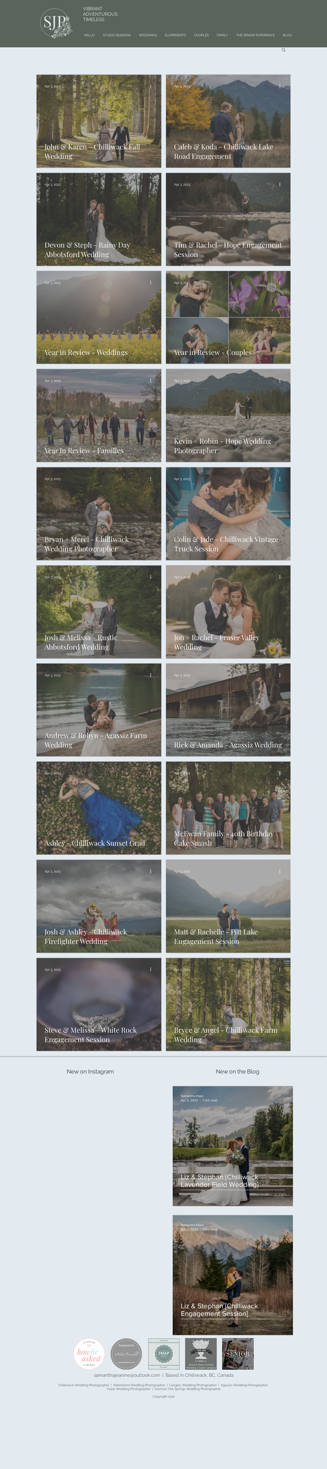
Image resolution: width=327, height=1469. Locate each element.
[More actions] (152, 86)
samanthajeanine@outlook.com (127, 1375)
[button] (283, 50)
